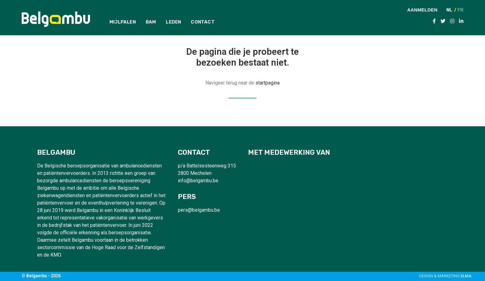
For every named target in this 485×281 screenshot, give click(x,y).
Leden (173, 22)
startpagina (267, 83)
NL (449, 10)
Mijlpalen (122, 22)
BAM (151, 22)
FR (460, 10)
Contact (202, 22)
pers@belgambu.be (199, 210)
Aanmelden (422, 9)
